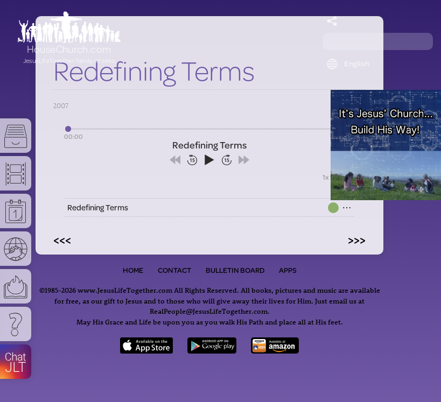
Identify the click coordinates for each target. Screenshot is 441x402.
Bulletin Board (235, 270)
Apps (288, 270)
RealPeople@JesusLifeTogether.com (209, 310)
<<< (62, 239)
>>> (357, 239)
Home (133, 270)
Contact (174, 270)
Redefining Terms (97, 207)
